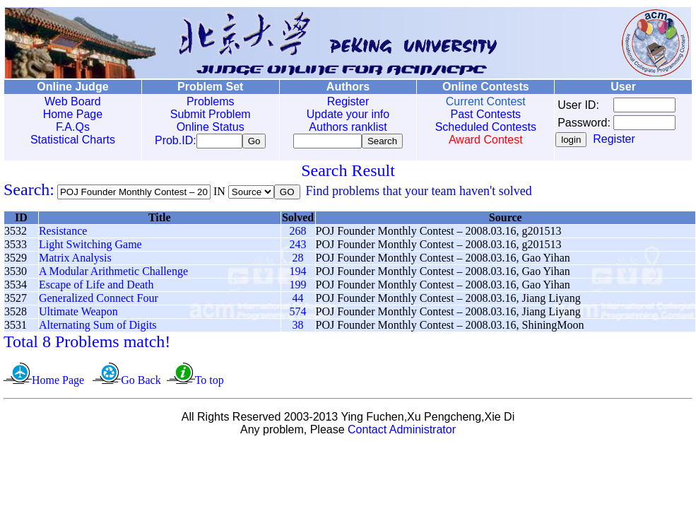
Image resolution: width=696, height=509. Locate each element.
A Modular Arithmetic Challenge (113, 274)
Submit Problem (206, 114)
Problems (207, 101)
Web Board (71, 101)
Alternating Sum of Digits (98, 328)
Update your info (341, 114)
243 (298, 247)
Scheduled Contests (476, 127)
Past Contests (477, 114)
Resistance (63, 234)
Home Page (72, 114)
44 (298, 301)
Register (342, 101)
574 (298, 314)
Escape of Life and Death (96, 287)
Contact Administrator (402, 432)
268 (298, 234)
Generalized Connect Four (98, 301)
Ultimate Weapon (78, 314)
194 (298, 274)
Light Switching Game (90, 247)
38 (298, 328)
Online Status (206, 127)
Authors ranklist (342, 127)
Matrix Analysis (75, 261)
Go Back (140, 383)
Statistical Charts (71, 140)
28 (298, 261)
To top (209, 383)
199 (298, 287)
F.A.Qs (71, 127)
